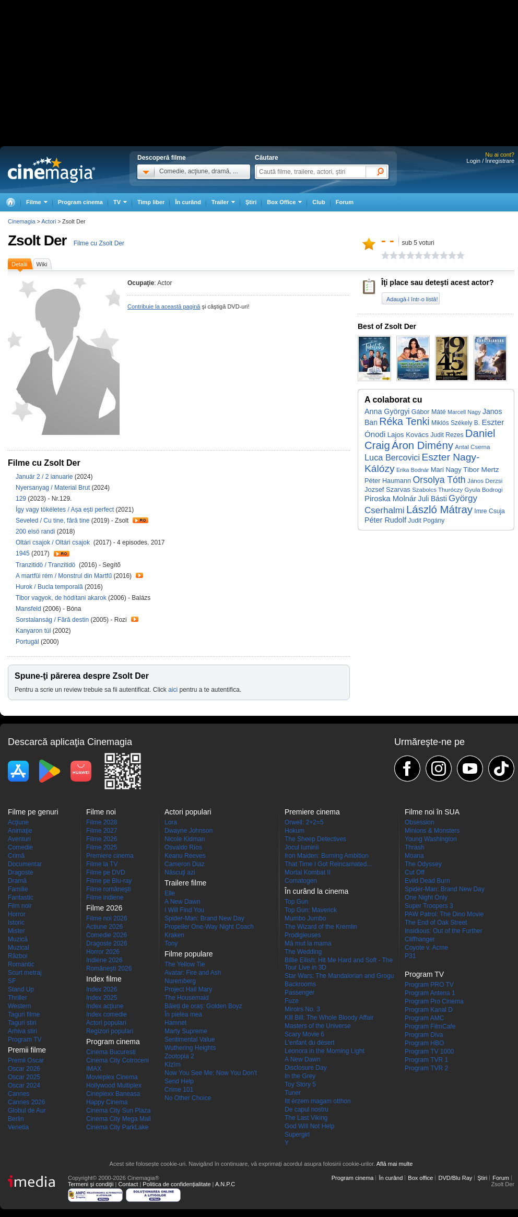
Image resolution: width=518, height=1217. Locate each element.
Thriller (17, 997)
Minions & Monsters (432, 830)
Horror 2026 (103, 951)
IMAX (93, 1068)
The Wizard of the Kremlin (321, 926)
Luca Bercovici (392, 457)
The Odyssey (423, 864)
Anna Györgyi (386, 411)
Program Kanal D (429, 1009)
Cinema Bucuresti (111, 1052)
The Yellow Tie (184, 964)
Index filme (104, 979)
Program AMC (424, 1018)
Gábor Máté (428, 412)
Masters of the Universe (318, 1026)
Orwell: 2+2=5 (304, 822)
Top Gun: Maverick (311, 910)
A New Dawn (182, 901)
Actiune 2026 (104, 926)
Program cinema (80, 202)
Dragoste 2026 (106, 943)
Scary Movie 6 (304, 1034)
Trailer (140, 520)
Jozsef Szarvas (387, 489)
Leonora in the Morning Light (324, 1051)
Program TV (24, 1039)
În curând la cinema (316, 891)
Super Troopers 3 (429, 905)
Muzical (18, 947)
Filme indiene (104, 897)
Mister (16, 931)
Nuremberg (180, 981)
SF (12, 981)
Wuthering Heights (190, 1047)
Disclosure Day (306, 1067)
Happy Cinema (106, 1102)
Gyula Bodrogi (484, 490)
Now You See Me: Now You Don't (210, 1073)
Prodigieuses (303, 935)
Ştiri (250, 202)
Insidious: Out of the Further (443, 931)
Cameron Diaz (184, 864)
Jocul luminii (302, 847)
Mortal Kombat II (308, 872)
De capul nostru (306, 1109)
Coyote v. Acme (426, 947)
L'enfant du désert (310, 1042)
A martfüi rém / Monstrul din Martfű (64, 576)
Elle (169, 893)
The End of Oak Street (436, 922)
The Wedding (303, 951)
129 (22, 498)
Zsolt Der (37, 240)
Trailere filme (185, 883)
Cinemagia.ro (51, 170)
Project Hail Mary (188, 989)
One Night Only (426, 897)
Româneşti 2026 (109, 968)
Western (19, 1006)
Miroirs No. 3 (302, 1009)
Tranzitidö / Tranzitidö (46, 565)
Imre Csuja (489, 511)
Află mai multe (394, 1164)
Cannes (18, 1093)
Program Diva (424, 1034)
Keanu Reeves (185, 855)
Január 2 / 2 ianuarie (44, 476)
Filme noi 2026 (106, 918)
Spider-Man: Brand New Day (204, 918)
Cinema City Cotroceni (117, 1060)
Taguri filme (24, 1014)
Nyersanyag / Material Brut (53, 487)
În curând (188, 202)
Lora (170, 822)
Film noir (20, 905)
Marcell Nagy (464, 412)
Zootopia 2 (179, 1056)
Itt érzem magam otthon (318, 1101)
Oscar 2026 (24, 1068)
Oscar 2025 (24, 1077)
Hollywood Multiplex (114, 1085)
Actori (48, 221)
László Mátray (439, 509)
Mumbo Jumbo (305, 918)
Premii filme (27, 1050)
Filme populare (188, 954)
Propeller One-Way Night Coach (209, 926)
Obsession (419, 822)
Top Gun (296, 901)
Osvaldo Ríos (183, 847)
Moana (414, 855)
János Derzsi (484, 480)
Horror (17, 914)
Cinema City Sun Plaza (118, 1110)
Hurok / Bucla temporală (49, 586)
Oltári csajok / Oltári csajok (54, 542)
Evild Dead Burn (427, 880)
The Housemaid (186, 997)
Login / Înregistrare (490, 161)
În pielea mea (183, 1014)
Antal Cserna (472, 446)
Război (17, 956)
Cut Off (415, 872)
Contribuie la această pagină (163, 306)
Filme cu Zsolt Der (99, 243)
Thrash (414, 847)
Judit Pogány (426, 520)
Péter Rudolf (385, 520)
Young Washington (431, 839)
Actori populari (106, 1022)
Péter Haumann (387, 481)
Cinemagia (22, 221)
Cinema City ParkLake (117, 1127)
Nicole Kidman (184, 839)
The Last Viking (306, 1117)
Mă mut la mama (308, 943)
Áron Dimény (422, 445)
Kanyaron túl (34, 630)
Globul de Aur (27, 1110)
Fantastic (20, 897)
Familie (18, 889)
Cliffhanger (420, 939)
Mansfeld (29, 608)
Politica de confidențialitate (176, 1184)
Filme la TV (101, 864)
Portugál (28, 641)
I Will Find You (184, 910)
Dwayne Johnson (188, 830)
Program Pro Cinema (434, 1001)
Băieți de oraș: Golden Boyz (203, 1006)
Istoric (16, 922)
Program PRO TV (429, 984)
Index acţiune (104, 1006)
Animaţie (20, 830)
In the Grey (300, 1076)
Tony (171, 943)
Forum (345, 202)
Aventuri (19, 839)
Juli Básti (432, 499)
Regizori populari (109, 1031)
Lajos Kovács (408, 435)
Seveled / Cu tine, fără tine (52, 520)
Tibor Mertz (481, 470)
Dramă (17, 880)
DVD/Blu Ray (455, 1178)
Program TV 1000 (429, 1051)
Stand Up (21, 989)
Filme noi (101, 812)
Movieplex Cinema (112, 1077)
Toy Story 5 (300, 1084)
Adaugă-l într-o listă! (412, 299)
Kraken (174, 935)
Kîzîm (172, 1064)
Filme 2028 (101, 822)
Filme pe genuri (33, 812)
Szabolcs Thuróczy (437, 490)
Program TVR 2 (426, 1068)
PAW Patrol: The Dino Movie (444, 914)
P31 (410, 956)
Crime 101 (178, 1089)
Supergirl (297, 1134)
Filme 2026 (101, 839)
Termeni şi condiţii (90, 1184)
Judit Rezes (446, 435)
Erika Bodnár (412, 470)
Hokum (294, 830)
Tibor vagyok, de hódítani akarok (62, 597)
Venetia (18, 1127)
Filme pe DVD (105, 872)
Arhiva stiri (22, 1031)
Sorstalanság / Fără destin (52, 619)
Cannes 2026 (26, 1102)
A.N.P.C (225, 1184)
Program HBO (424, 1043)
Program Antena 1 (430, 993)
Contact (128, 1184)
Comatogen (301, 880)
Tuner (293, 1092)
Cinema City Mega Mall (118, 1119)
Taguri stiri (22, 1022)
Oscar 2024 (24, 1085)
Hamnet (175, 1022)
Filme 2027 (101, 830)
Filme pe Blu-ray (109, 880)
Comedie (20, 847)
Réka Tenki (404, 421)
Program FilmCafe (430, 1026)
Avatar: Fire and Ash (192, 972)
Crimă (16, 855)
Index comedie (106, 1014)
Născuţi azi (179, 872)
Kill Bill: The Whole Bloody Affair (329, 1017)
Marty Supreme (185, 1031)
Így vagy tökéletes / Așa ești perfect (65, 509)
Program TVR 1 (426, 1060)
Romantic (21, 964)
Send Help (179, 1081)
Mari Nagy (446, 470)
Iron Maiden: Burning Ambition (327, 855)
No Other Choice (187, 1098)
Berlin (16, 1119)
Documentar (25, 864)
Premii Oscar (26, 1060)
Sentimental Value (189, 1039)
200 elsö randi (36, 531)
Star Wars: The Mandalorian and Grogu (339, 975)
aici (173, 689)
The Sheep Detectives (315, 839)
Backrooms (300, 984)
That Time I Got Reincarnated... (328, 864)
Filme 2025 (101, 847)
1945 (23, 553)
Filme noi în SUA (432, 812)
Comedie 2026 (106, 935)
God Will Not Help (309, 1126)
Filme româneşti (108, 889)
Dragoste (20, 872)
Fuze (292, 1001)
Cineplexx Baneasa (113, 1093)
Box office (420, 1178)
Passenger (299, 992)
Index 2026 (101, 989)
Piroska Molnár (390, 498)
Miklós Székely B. (455, 423)
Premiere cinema (110, 855)
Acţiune (18, 822)
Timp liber (150, 202)
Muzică (18, 939)
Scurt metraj (25, 972)
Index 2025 (101, 997)
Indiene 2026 (104, 960)
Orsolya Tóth (439, 480)
